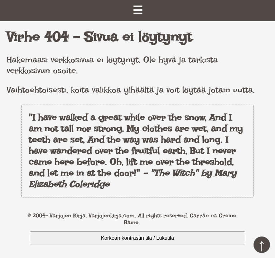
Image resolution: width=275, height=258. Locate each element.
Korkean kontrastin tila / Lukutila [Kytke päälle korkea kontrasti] (137, 238)
